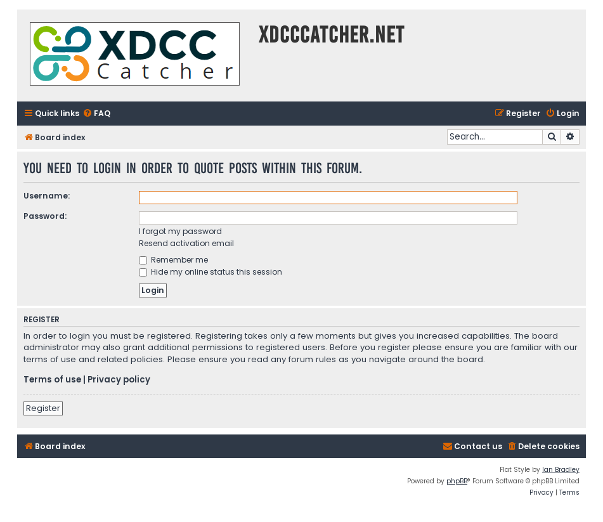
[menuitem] (96, 113)
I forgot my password (180, 231)
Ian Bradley (561, 469)
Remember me (173, 259)
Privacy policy (119, 380)
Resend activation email (186, 243)
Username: (46, 195)
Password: (45, 216)
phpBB (456, 481)
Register (43, 408)
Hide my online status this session (210, 271)
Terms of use (52, 380)
